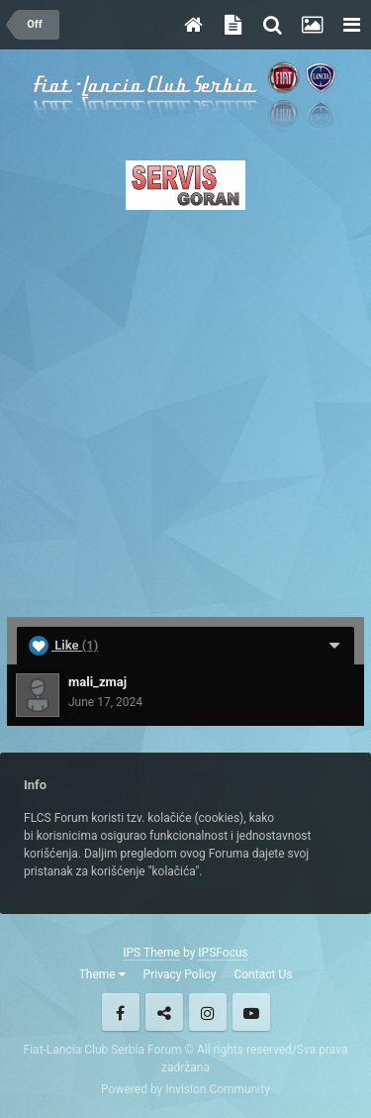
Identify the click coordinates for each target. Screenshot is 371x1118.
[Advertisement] (185, 407)
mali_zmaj (97, 681)
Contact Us (262, 974)
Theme (102, 974)
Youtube (251, 1012)
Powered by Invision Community (185, 1089)
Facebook (120, 1012)
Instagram (208, 1012)
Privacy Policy (180, 974)
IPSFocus (222, 953)
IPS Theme (151, 953)
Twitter (164, 1012)
